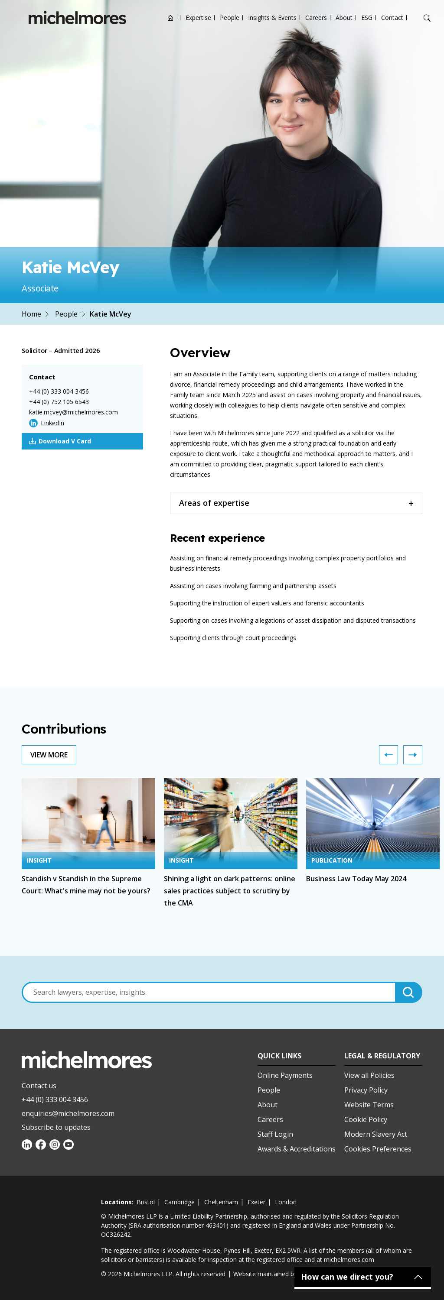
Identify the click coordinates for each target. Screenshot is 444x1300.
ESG (366, 17)
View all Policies (369, 1075)
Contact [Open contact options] (392, 17)
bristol (146, 1202)
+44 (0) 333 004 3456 (59, 391)
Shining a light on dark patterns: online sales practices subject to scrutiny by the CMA (229, 891)
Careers (316, 17)
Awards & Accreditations (297, 1149)
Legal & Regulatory (382, 1056)
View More (49, 755)
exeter (256, 1202)
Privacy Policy (366, 1090)
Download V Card (60, 441)
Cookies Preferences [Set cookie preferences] (377, 1149)
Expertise (198, 17)
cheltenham (221, 1202)
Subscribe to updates (56, 1127)
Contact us (39, 1085)
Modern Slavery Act (375, 1134)
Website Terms (369, 1104)
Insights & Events (272, 17)
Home (31, 314)
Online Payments (285, 1075)
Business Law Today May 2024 (356, 878)
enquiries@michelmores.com (68, 1113)
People (229, 17)
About (344, 17)
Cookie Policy (365, 1119)
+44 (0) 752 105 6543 (59, 402)
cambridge (179, 1202)
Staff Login (275, 1134)
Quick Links (279, 1056)
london (286, 1202)
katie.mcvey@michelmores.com (73, 412)
